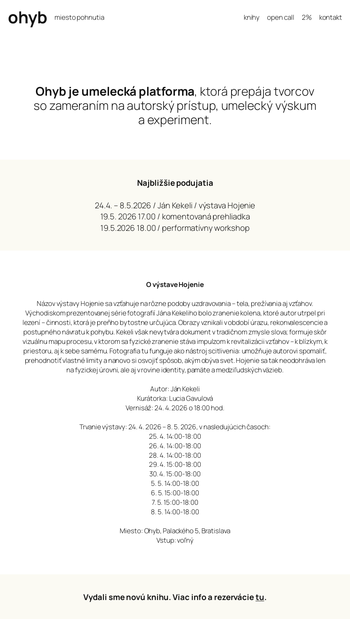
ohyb (27, 17)
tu (260, 596)
